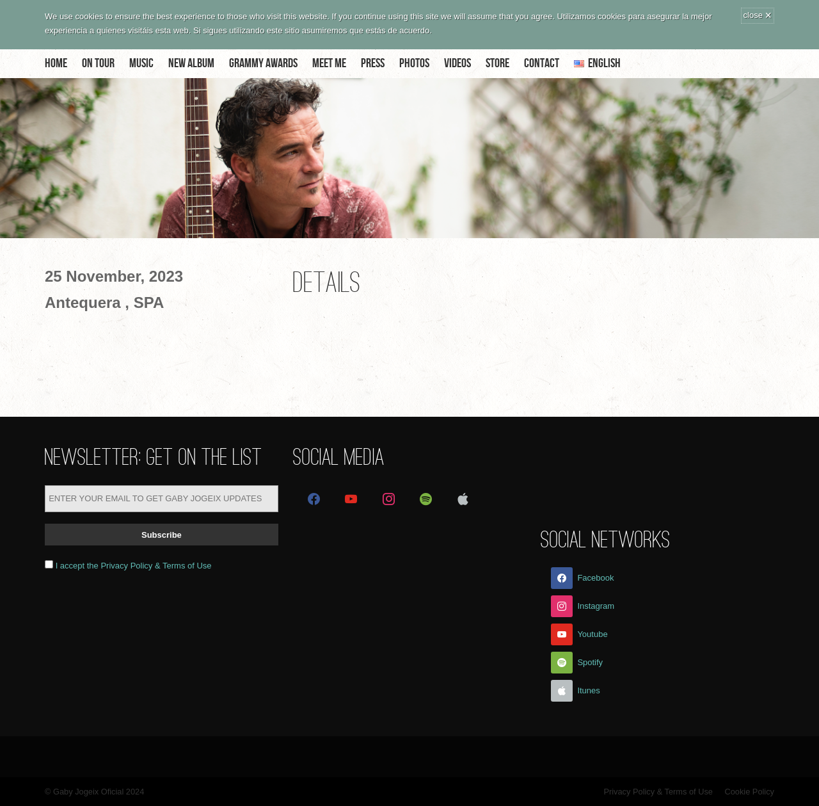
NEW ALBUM (191, 63)
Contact (541, 63)
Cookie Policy (749, 791)
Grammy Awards (263, 63)
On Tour (98, 63)
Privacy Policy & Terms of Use (657, 791)
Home (56, 63)
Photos (414, 63)
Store (497, 63)
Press (373, 63)
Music (141, 63)
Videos (457, 63)
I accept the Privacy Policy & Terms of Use (134, 565)
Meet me (329, 63)
